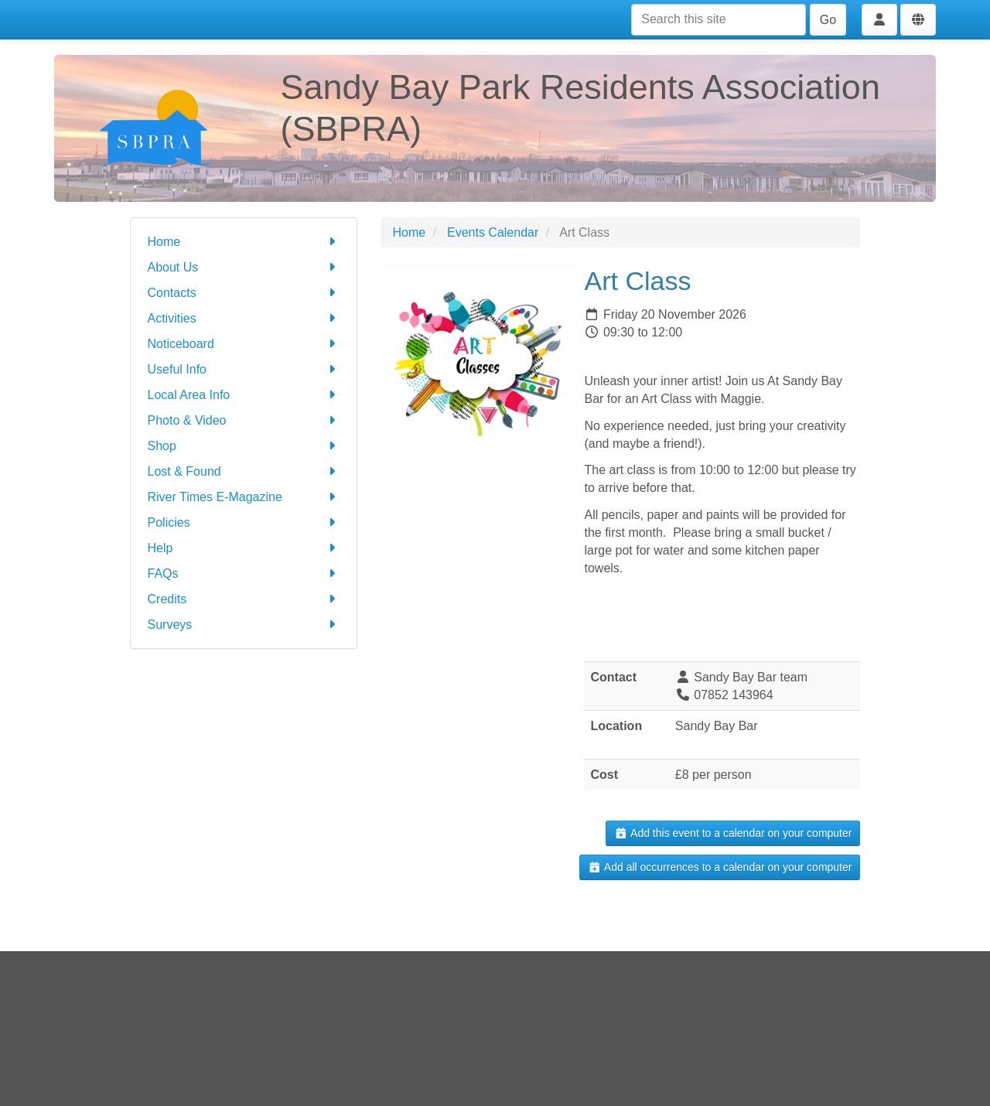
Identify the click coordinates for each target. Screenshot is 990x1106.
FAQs (244, 573)
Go (828, 19)
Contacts (244, 293)
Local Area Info (244, 395)
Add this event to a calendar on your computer (733, 833)
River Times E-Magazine (244, 497)
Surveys (244, 624)
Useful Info (244, 369)
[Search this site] (718, 20)
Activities (244, 318)
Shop (244, 446)
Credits (244, 599)
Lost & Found (244, 471)
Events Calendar (492, 232)
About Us (244, 267)
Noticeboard (244, 344)
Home (244, 242)
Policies (244, 522)
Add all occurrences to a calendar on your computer (720, 867)
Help (244, 548)
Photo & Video (244, 420)
